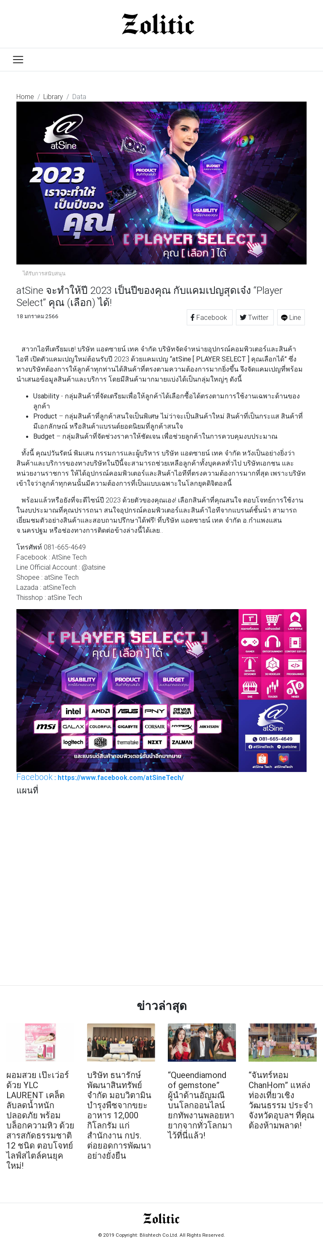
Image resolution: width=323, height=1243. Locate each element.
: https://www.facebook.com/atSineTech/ (100, 777)
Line (291, 317)
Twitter (255, 317)
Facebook (210, 317)
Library (53, 96)
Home (25, 96)
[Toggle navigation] (18, 60)
